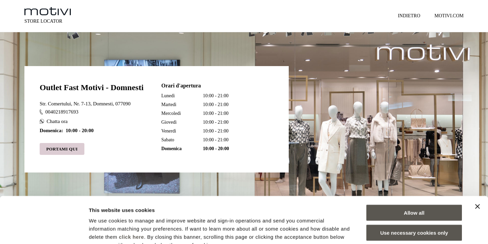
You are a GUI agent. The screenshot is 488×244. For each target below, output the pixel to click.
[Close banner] (477, 164)
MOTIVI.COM (449, 15)
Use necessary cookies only (414, 191)
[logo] (47, 11)
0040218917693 (59, 112)
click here (131, 195)
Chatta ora (54, 121)
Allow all (414, 171)
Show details (355, 230)
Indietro (409, 15)
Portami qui (62, 148)
